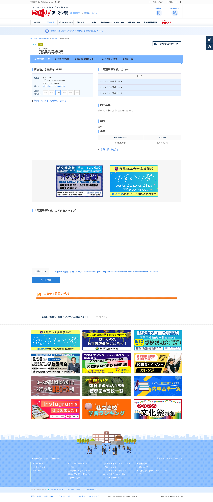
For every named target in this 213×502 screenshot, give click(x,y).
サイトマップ (93, 496)
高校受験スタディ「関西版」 (170, 458)
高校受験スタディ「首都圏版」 (48, 458)
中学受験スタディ (173, 2)
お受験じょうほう (157, 2)
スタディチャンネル (79, 463)
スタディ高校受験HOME (41, 38)
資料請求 (143, 463)
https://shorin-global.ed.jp (54, 86)
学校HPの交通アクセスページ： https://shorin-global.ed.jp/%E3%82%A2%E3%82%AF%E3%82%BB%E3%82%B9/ (107, 271)
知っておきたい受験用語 (114, 474)
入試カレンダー (111, 467)
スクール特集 (74, 477)
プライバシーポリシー (66, 496)
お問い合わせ (49, 496)
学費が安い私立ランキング (80, 474)
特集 (72, 467)
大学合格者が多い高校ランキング (83, 470)
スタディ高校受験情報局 (115, 470)
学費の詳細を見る (109, 149)
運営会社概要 (35, 496)
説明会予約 (144, 467)
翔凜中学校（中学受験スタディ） (51, 101)
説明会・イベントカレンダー (117, 463)
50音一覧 (37, 470)
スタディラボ (89, 489)
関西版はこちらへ (90, 13)
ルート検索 (46, 280)
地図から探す (39, 467)
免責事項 (81, 496)
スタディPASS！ (112, 477)
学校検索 (54, 38)
